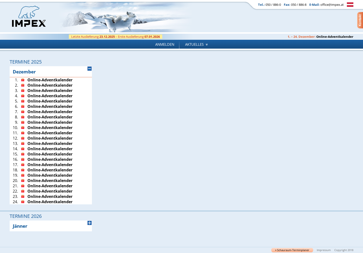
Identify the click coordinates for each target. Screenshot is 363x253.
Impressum (324, 250)
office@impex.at (332, 4)
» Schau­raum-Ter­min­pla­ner (292, 250)
